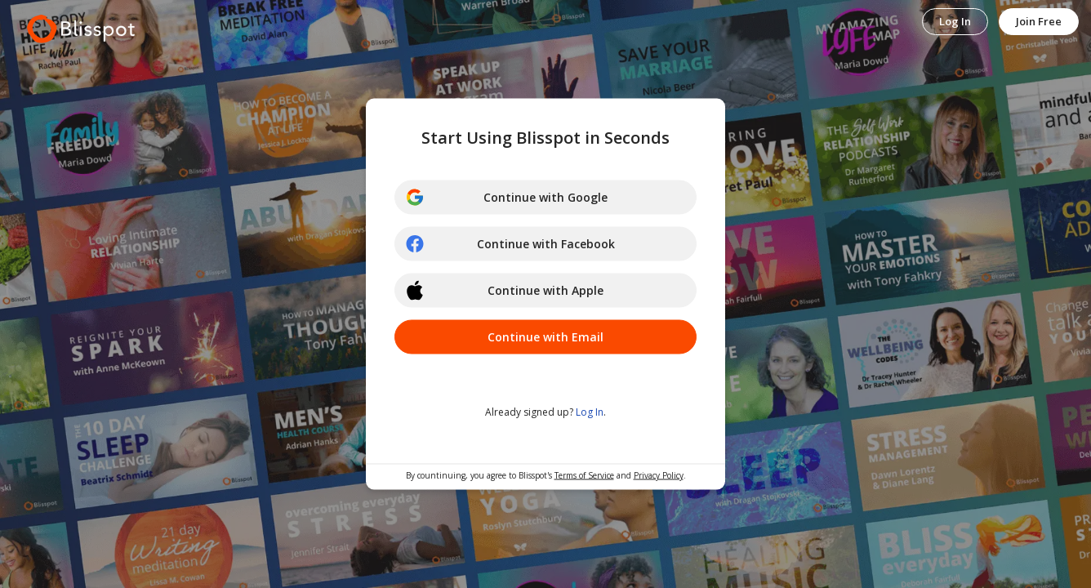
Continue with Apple (504, 291)
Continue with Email (545, 337)
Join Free (1039, 21)
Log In (955, 21)
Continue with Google (506, 197)
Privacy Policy (659, 475)
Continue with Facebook (510, 244)
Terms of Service (584, 475)
